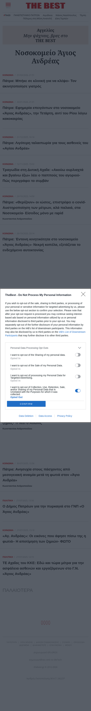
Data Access (45, 416)
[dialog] (45, 355)
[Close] (84, 295)
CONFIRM (26, 404)
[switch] (78, 354)
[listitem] (45, 348)
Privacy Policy (64, 416)
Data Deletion (26, 416)
